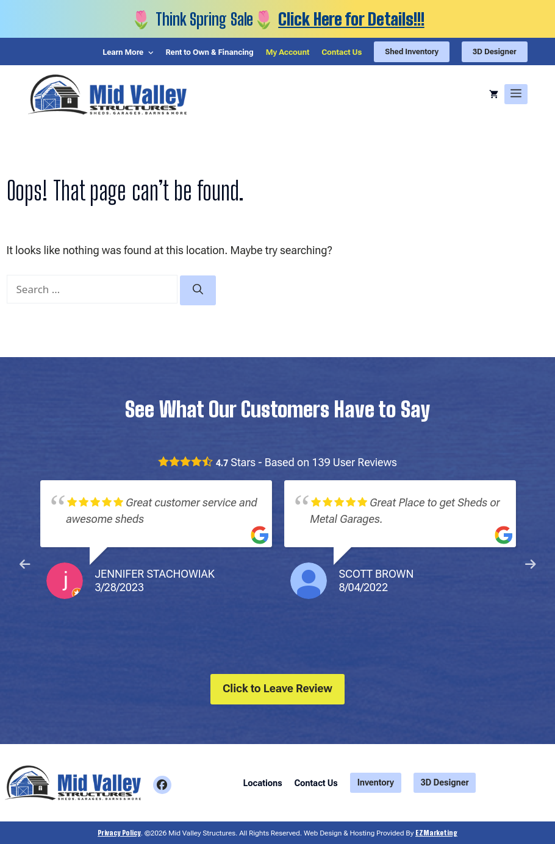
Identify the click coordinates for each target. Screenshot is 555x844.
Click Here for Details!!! (351, 19)
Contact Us (340, 52)
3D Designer (494, 51)
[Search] (198, 290)
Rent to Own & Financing (207, 52)
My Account (286, 52)
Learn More (119, 52)
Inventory (375, 782)
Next (531, 565)
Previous (25, 565)
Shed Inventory (410, 51)
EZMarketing (436, 832)
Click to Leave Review (277, 688)
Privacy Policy (119, 832)
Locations (262, 783)
